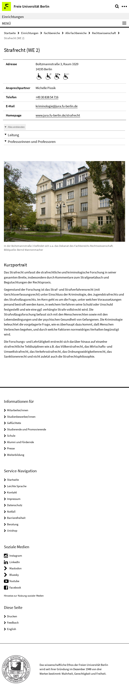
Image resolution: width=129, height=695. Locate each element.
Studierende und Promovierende (26, 429)
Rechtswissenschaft (104, 33)
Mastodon (15, 568)
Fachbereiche (52, 33)
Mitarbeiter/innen (17, 410)
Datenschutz (14, 505)
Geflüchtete (14, 423)
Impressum (13, 499)
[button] (64, 135)
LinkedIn (14, 562)
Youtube (14, 581)
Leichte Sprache (16, 486)
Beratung (12, 524)
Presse (11, 448)
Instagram (15, 555)
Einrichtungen (13, 16)
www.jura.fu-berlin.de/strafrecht (58, 115)
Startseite (10, 33)
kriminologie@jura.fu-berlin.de (57, 106)
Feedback (13, 622)
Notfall (11, 511)
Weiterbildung (15, 455)
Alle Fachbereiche (76, 33)
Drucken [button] (12, 616)
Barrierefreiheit (16, 518)
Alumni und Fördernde (20, 442)
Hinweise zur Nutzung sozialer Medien (24, 595)
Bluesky (14, 575)
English (11, 629)
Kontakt (12, 492)
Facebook (15, 587)
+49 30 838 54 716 (47, 97)
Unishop (12, 530)
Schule (11, 435)
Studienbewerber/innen (21, 416)
